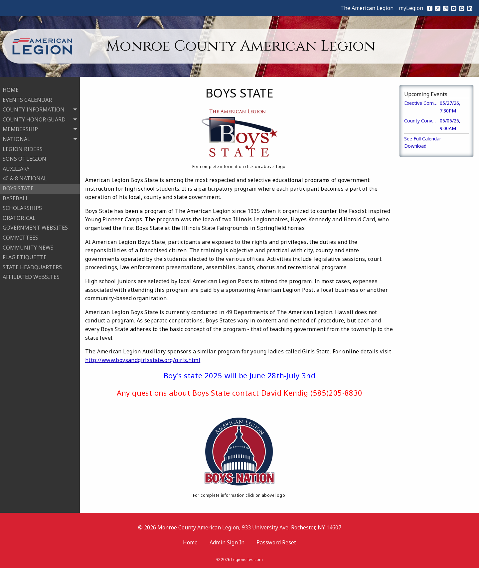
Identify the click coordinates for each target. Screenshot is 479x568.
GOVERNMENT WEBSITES (35, 224)
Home (190, 542)
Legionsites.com (247, 559)
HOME (11, 87)
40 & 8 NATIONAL (25, 175)
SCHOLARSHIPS (22, 205)
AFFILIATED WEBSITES (31, 274)
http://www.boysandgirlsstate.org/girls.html (142, 360)
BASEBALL (16, 195)
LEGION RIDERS (23, 146)
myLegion (411, 8)
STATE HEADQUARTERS (32, 264)
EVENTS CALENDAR (27, 96)
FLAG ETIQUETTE (25, 254)
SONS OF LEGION (24, 155)
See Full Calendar (422, 138)
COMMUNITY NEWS (28, 244)
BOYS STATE (18, 185)
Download (415, 146)
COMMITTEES (20, 234)
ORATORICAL (19, 215)
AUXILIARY (16, 165)
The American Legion (367, 8)
